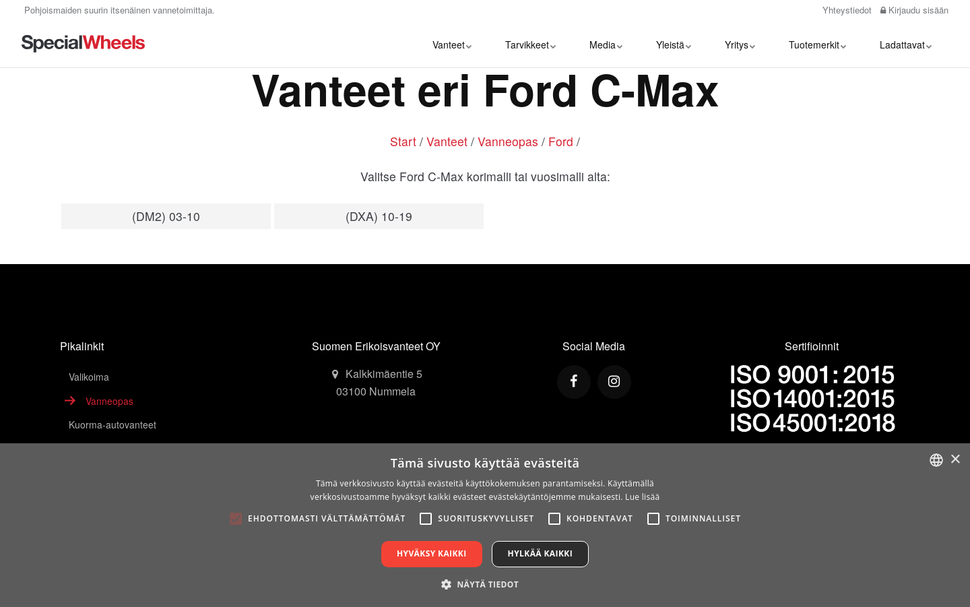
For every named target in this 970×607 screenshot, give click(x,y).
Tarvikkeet (530, 44)
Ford (560, 141)
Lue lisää (642, 497)
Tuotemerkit (817, 44)
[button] (485, 584)
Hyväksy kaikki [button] (432, 553)
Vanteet (452, 44)
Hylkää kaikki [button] (540, 553)
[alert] (485, 525)
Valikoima (89, 376)
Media (605, 44)
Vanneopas (508, 141)
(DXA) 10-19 (379, 215)
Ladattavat (906, 44)
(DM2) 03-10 (166, 215)
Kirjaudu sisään (914, 9)
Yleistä (673, 44)
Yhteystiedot (846, 9)
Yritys (740, 44)
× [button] (955, 460)
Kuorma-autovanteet (112, 424)
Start (403, 141)
